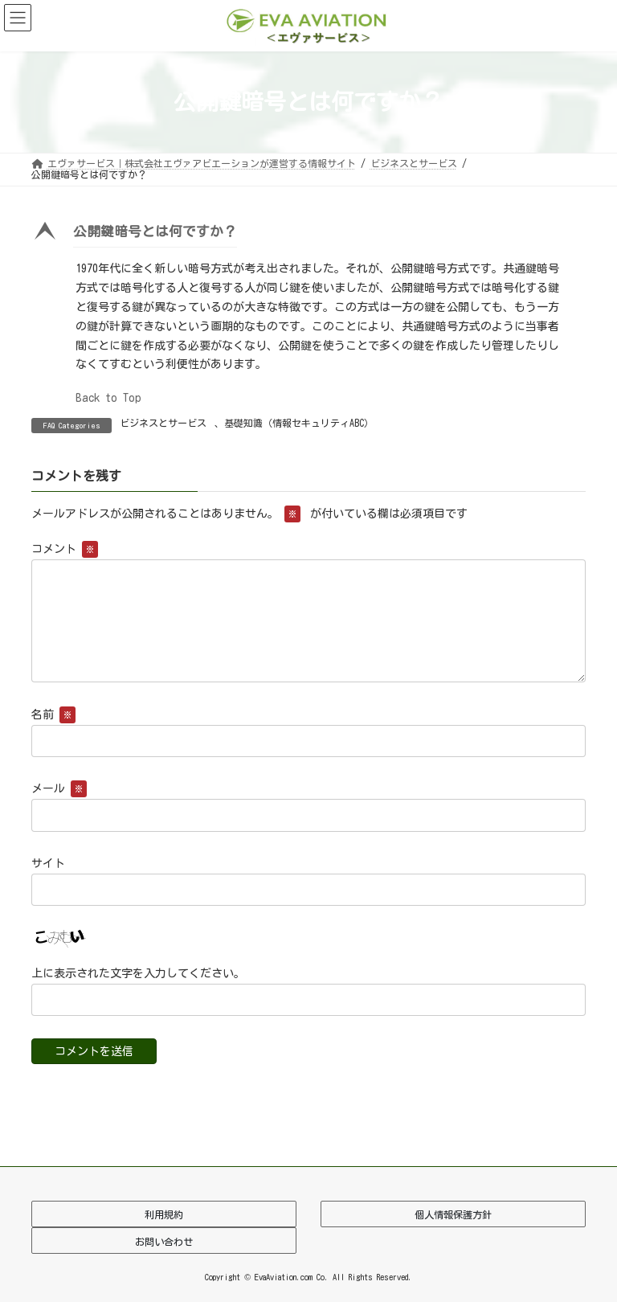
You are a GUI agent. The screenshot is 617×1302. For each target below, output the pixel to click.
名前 (53, 715)
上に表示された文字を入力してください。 (138, 973)
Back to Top (108, 397)
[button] (308, 235)
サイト (48, 863)
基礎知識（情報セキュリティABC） (299, 423)
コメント (64, 549)
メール (59, 789)
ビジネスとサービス (163, 423)
